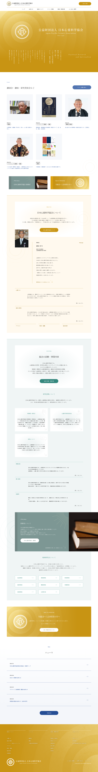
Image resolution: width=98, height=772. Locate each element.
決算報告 (9, 753)
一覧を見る (49, 713)
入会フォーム (75, 738)
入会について (75, 732)
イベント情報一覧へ (81, 87)
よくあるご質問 (72, 9)
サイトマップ (88, 761)
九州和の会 (43, 592)
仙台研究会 (19, 578)
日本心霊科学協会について (49, 230)
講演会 (30, 738)
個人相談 (53, 745)
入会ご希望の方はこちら (49, 629)
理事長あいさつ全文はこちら (43, 282)
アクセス (18, 326)
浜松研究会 (67, 578)
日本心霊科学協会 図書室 (30, 540)
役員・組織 (42, 326)
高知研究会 (19, 592)
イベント (31, 732)
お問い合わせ (80, 761)
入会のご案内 (85, 3)
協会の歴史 (9, 741)
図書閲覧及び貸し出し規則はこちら (54, 547)
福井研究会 (19, 585)
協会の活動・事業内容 (49, 381)
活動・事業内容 (61, 9)
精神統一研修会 (54, 738)
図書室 (52, 750)
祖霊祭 (52, 748)
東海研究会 (43, 578)
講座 (30, 741)
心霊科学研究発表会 (33, 743)
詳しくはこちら (79, 303)
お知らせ (31, 9)
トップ (23, 9)
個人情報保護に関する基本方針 (79, 743)
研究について (54, 741)
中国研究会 (67, 585)
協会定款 (65, 326)
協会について (40, 9)
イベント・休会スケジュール (13, 743)
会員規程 (74, 741)
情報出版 (53, 743)
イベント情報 (50, 9)
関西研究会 (43, 585)
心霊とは (9, 738)
